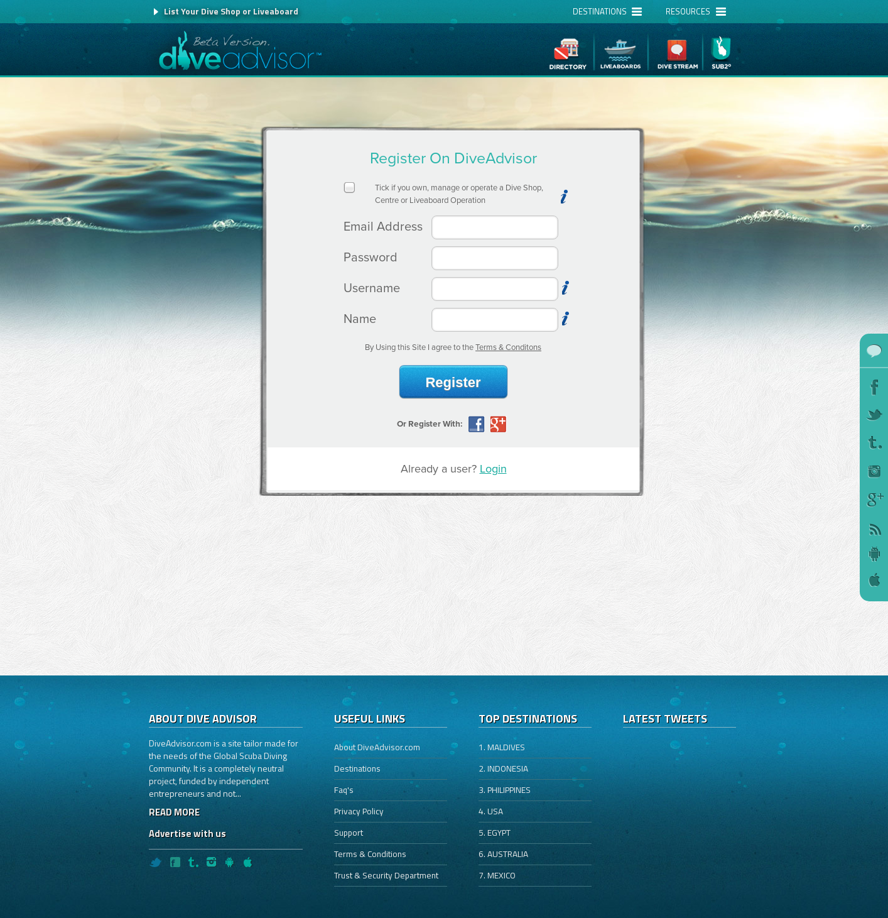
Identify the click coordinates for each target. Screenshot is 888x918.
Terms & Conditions (370, 854)
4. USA (491, 811)
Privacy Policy (359, 811)
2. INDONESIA (503, 768)
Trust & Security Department (386, 875)
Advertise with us (187, 833)
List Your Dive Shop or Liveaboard (231, 11)
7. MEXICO (497, 875)
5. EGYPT (495, 832)
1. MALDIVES (502, 747)
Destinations (357, 768)
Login (493, 469)
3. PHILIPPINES (505, 790)
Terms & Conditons (508, 347)
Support (348, 832)
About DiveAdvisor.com (377, 747)
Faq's (344, 790)
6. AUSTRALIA (503, 854)
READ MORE (174, 812)
